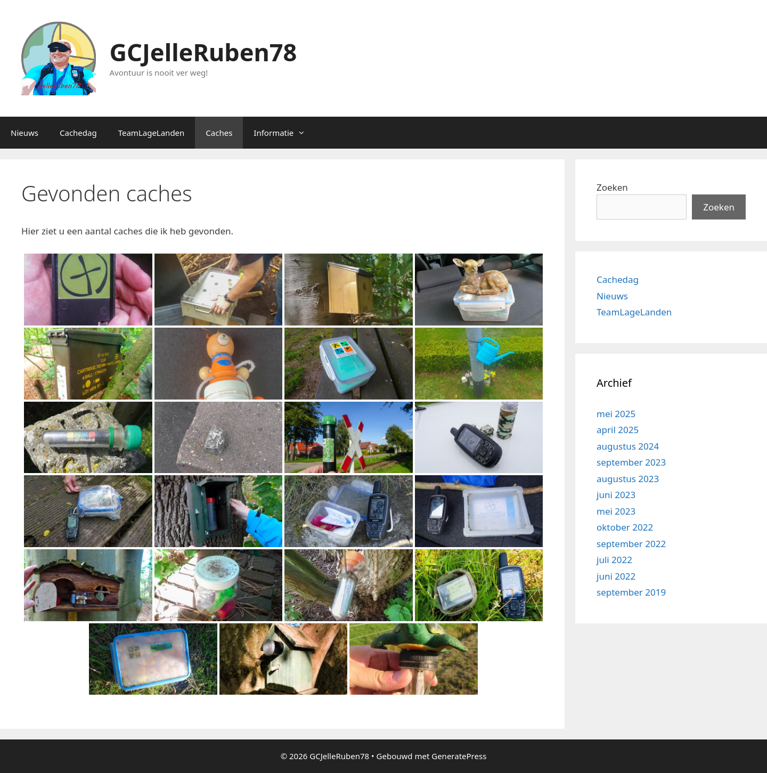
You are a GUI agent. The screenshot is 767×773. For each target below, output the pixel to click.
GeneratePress (458, 756)
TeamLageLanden (151, 132)
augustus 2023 (628, 479)
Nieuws (24, 132)
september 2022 (631, 544)
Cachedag (78, 132)
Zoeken (612, 187)
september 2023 (631, 462)
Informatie (285, 133)
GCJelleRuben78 (203, 52)
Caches (219, 132)
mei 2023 (616, 511)
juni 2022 (616, 576)
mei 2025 (616, 414)
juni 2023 (616, 495)
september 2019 (631, 592)
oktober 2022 (625, 527)
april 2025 (618, 430)
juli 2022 (614, 560)
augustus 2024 (628, 446)
